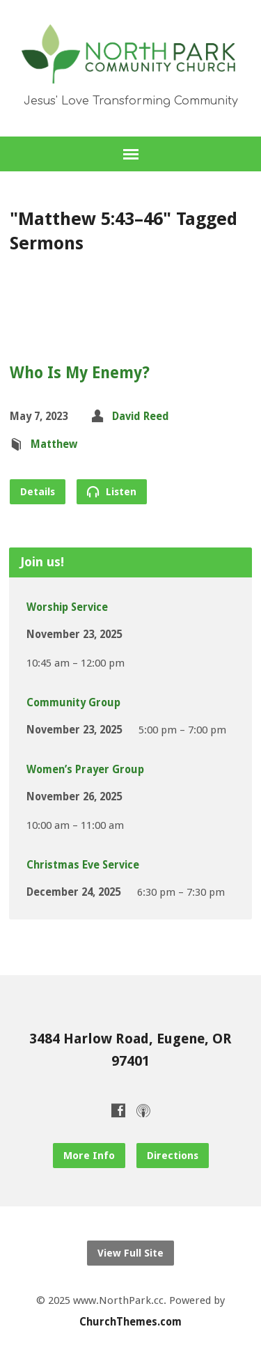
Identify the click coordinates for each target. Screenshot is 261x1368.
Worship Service (67, 607)
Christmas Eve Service (82, 865)
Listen (111, 491)
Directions (172, 1155)
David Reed (140, 416)
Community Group (73, 703)
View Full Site (130, 1253)
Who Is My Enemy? (80, 373)
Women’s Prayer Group (85, 769)
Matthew (54, 444)
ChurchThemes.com (130, 1322)
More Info (89, 1155)
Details (37, 491)
